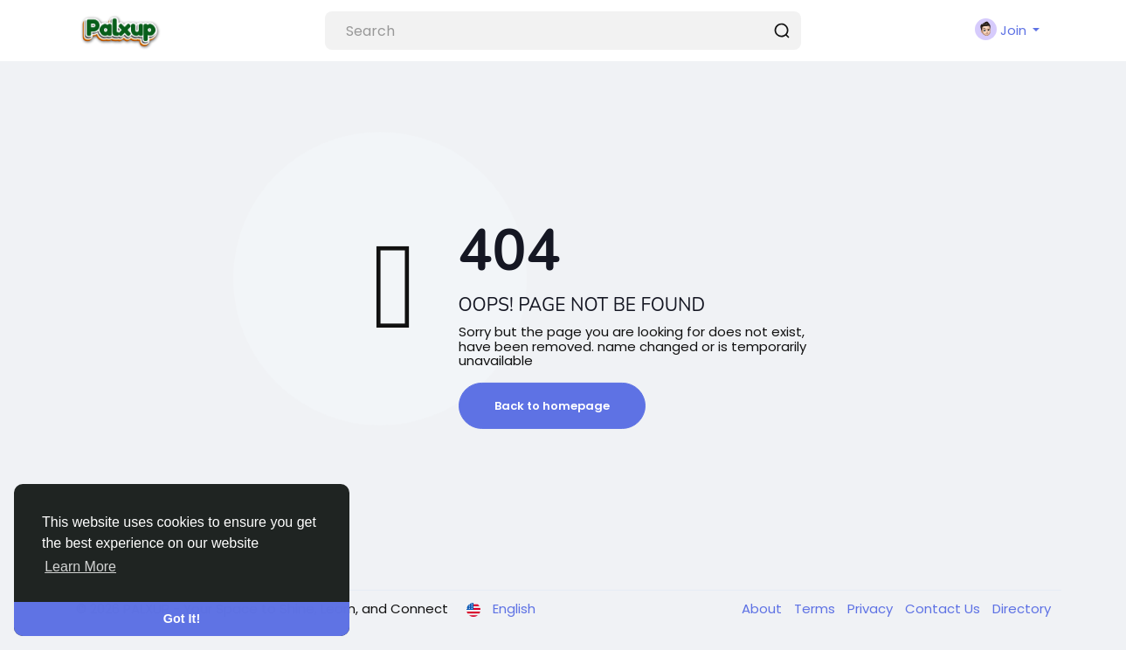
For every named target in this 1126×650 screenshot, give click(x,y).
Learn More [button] (80, 566)
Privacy (871, 608)
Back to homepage (552, 406)
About (763, 608)
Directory (1021, 608)
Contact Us (944, 608)
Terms (816, 608)
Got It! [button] (181, 619)
